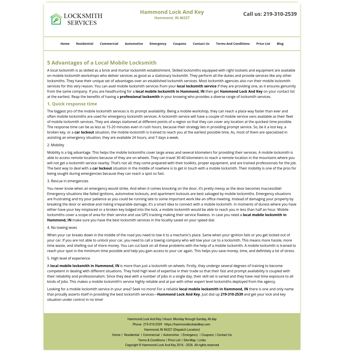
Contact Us (201, 44)
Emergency (158, 44)
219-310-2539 (280, 13)
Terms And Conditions (233, 44)
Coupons (179, 44)
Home (65, 44)
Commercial (109, 44)
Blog (280, 44)
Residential (84, 44)
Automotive (134, 44)
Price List (263, 44)
